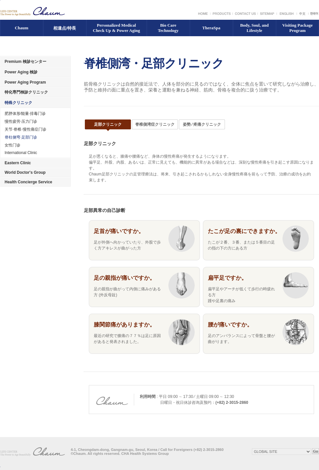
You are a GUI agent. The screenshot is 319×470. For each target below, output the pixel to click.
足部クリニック (108, 124)
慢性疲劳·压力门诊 (21, 121)
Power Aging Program (25, 82)
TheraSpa (211, 27)
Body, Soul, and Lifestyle (254, 28)
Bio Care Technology (168, 28)
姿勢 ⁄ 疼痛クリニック (202, 124)
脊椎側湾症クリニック (155, 124)
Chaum (21, 27)
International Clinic (21, 152)
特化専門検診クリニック (26, 92)
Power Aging (21, 72)
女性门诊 (12, 145)
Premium (25, 61)
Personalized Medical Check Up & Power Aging (116, 28)
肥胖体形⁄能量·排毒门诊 (25, 113)
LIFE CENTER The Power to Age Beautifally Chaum (33, 11)
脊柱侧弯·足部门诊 (21, 137)
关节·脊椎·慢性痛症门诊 (25, 129)
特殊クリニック (18, 102)
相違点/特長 (64, 28)
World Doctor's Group (25, 172)
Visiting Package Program (297, 28)
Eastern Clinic (18, 163)
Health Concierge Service (28, 182)
